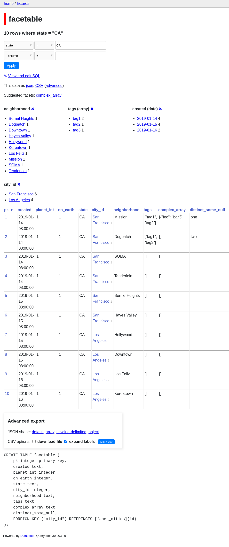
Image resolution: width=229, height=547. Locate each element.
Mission (15, 159)
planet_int (45, 210)
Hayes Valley (20, 136)
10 (7, 394)
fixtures (23, 3)
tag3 (76, 130)
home (9, 3)
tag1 (76, 118)
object (93, 432)
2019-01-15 (147, 124)
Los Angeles (19, 200)
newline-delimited (71, 432)
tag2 (76, 124)
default (38, 432)
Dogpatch (17, 124)
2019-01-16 (147, 130)
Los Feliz (16, 153)
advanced (54, 86)
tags (148, 210)
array (50, 432)
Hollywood (18, 142)
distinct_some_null (207, 210)
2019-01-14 (147, 118)
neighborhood (126, 210)
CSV (39, 86)
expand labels (79, 441)
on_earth (66, 210)
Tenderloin (18, 171)
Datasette (27, 536)
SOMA (14, 165)
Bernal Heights (21, 118)
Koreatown (18, 148)
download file (47, 441)
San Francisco (21, 194)
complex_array (49, 95)
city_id (98, 210)
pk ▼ (9, 210)
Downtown (18, 130)
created (25, 210)
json (29, 86)
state (83, 210)
